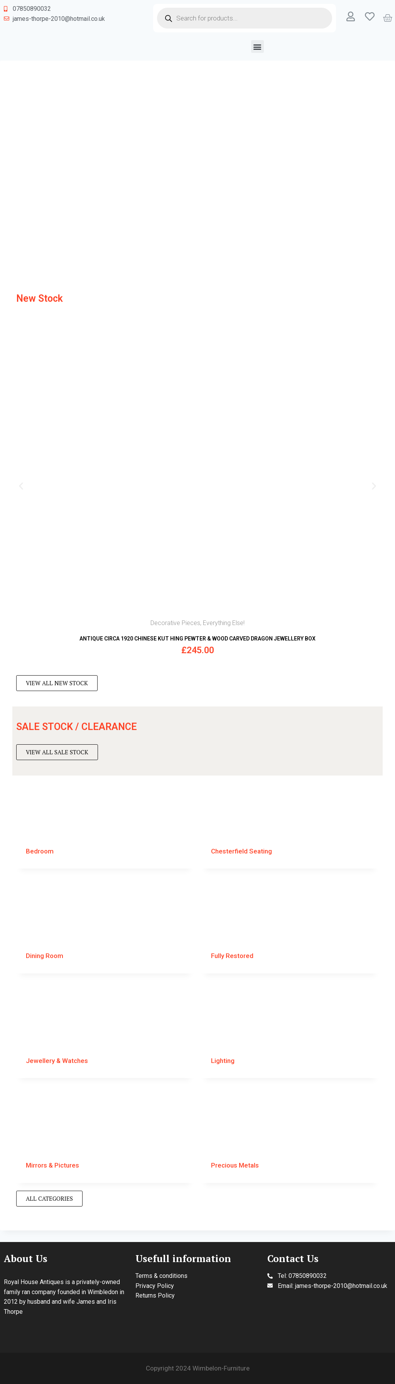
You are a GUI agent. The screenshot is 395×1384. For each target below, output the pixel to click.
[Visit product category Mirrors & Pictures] (105, 1138)
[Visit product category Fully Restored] (290, 928)
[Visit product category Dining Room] (105, 928)
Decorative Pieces (175, 623)
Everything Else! (224, 623)
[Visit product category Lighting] (290, 1033)
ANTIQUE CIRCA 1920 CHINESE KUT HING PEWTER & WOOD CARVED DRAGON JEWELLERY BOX (197, 638)
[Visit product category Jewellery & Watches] (105, 1033)
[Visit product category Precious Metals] (290, 1138)
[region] (197, 171)
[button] (257, 46)
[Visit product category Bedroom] (105, 824)
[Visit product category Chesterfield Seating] (290, 824)
